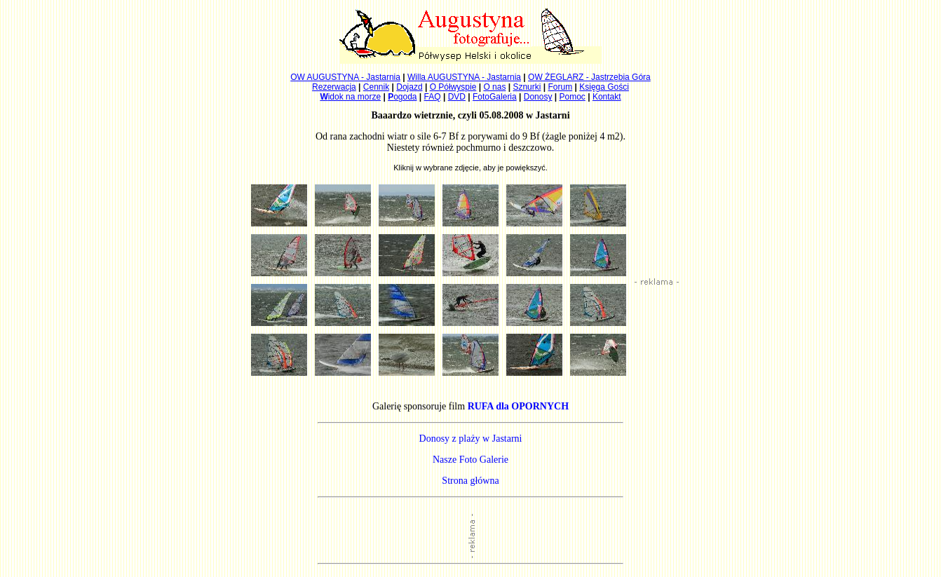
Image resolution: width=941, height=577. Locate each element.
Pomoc (572, 97)
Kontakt (607, 97)
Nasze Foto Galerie (470, 459)
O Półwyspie (453, 87)
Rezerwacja (334, 87)
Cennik (376, 87)
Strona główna (470, 480)
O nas (494, 87)
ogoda (402, 97)
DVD (457, 97)
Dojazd (409, 87)
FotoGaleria (495, 97)
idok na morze (350, 97)
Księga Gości (604, 87)
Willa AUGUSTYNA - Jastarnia (464, 77)
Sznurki (527, 87)
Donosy (538, 97)
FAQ (432, 97)
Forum (560, 87)
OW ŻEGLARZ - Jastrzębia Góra (589, 77)
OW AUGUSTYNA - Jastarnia (345, 77)
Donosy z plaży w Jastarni (470, 438)
